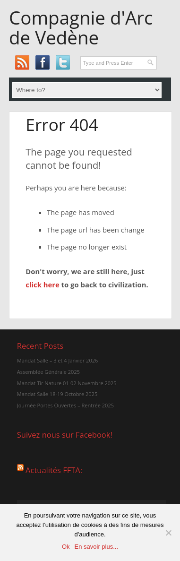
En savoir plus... (97, 546)
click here (42, 284)
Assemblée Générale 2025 (48, 371)
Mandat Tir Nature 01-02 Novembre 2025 (67, 383)
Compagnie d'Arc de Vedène (81, 27)
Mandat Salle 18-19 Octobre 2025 (57, 393)
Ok (66, 546)
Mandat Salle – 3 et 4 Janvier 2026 (57, 360)
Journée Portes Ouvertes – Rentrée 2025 (65, 405)
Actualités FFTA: (54, 469)
